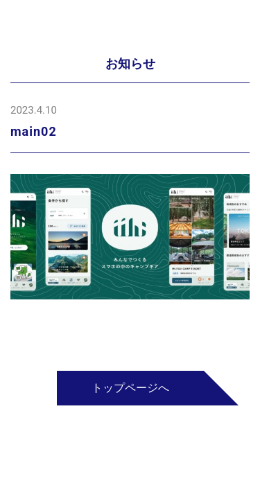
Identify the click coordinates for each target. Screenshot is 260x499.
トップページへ (130, 387)
